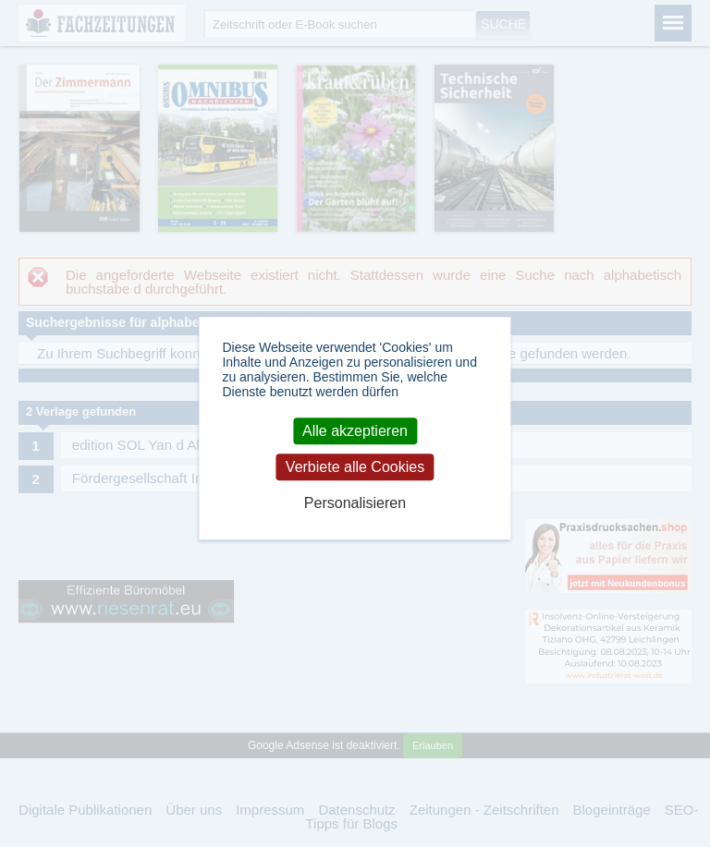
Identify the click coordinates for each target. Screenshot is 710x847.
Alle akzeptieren (355, 431)
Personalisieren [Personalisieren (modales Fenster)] (355, 503)
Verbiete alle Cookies (355, 467)
